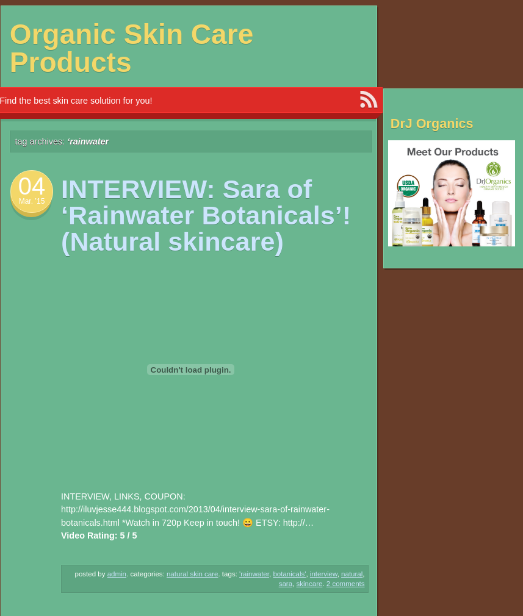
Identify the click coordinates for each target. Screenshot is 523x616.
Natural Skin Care (192, 574)
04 (32, 186)
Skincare (309, 583)
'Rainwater (254, 574)
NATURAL (351, 574)
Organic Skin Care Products (132, 48)
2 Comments (345, 583)
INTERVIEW (323, 574)
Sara (285, 583)
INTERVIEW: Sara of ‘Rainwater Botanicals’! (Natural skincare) (206, 215)
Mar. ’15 (32, 201)
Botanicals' (289, 574)
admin (116, 574)
